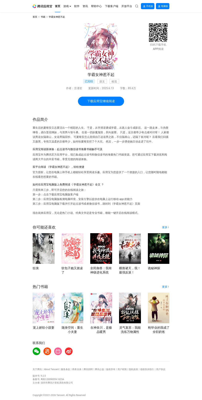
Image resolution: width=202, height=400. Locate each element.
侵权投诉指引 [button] (147, 369)
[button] (42, 6)
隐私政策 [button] (133, 369)
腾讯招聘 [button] (88, 369)
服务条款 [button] (65, 369)
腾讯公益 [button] (99, 369)
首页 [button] (35, 17)
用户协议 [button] (160, 369)
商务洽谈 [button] (76, 369)
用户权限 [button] (122, 369)
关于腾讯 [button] (37, 369)
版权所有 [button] (110, 369)
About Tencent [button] (51, 369)
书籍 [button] (43, 17)
